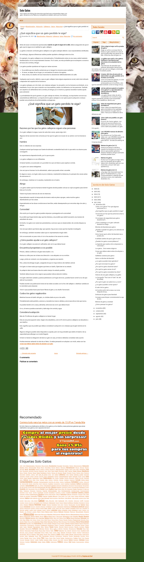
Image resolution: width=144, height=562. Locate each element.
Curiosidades (29, 485)
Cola (46, 480)
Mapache (86, 512)
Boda (38, 473)
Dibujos (53, 487)
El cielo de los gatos (101, 287)
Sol (30, 534)
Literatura (75, 510)
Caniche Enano (43, 476)
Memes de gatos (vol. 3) (109, 145)
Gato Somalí (34, 501)
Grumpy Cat (32, 503)
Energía (45, 491)
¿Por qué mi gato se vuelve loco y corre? (108, 282)
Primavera (37, 525)
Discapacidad (75, 487)
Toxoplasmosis (69, 538)
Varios (71, 540)
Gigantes (70, 501)
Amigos (87, 467)
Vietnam (66, 542)
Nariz (37, 518)
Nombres (77, 518)
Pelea (45, 522)
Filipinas (80, 494)
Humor (83, 505)
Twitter (41, 540)
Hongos (66, 505)
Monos (54, 516)
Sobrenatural (85, 532)
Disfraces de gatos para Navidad (106, 294)
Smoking (79, 532)
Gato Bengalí (45, 498)
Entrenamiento (65, 491)
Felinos (69, 494)
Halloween (52, 503)
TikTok (38, 538)
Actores (71, 466)
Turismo (22, 540)
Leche (34, 510)
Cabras (33, 474)
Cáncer (32, 476)
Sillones (74, 532)
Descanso (65, 485)
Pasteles (37, 522)
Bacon (53, 471)
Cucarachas (57, 484)
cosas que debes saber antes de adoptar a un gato (36, 344)
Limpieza (64, 510)
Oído (21, 520)
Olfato (28, 520)
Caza (41, 478)
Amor (26, 469)
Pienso (46, 523)
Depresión (59, 485)
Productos (51, 525)
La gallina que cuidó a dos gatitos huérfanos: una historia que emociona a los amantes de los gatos (112, 61)
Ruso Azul (42, 530)
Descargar (71, 485)
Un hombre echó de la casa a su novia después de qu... (107, 291)
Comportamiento (26, 482)
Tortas (62, 538)
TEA (40, 536)
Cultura (78, 484)
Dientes (59, 487)
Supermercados (78, 534)
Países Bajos (55, 520)
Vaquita (66, 540)
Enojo (59, 491)
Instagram (60, 506)
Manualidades (79, 512)
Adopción (39, 26)
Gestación (61, 501)
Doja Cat (37, 489)
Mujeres (86, 516)
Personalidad (84, 522)
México (87, 514)
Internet (22, 508)
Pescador (28, 523)
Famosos (63, 494)
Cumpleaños (85, 484)
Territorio (82, 536)
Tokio (54, 538)
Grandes (22, 503)
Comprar (35, 482)
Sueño (58, 534)
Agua (38, 467)
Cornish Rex (25, 484)
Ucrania (46, 540)
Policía (77, 523)
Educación (69, 489)
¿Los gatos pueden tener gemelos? (106, 261)
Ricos (84, 529)
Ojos (24, 520)
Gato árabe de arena (35, 498)
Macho (39, 512)
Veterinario (33, 542)
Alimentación (70, 467)
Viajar (39, 542)
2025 (95, 191)
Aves (46, 471)
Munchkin (22, 518)
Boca (34, 473)
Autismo (36, 471)
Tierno (30, 538)
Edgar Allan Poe (62, 489)
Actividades (66, 466)
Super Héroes (69, 534)
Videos (60, 542)
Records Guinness (79, 527)
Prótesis (56, 525)
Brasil (64, 473)
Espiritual (74, 492)
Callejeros (47, 26)
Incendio (38, 506)
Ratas (42, 527)
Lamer (27, 510)
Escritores (40, 492)
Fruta (69, 496)
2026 (95, 189)
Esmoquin (58, 492)
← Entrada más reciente (28, 353)
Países (49, 520)
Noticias (83, 518)
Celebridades (47, 478)
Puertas (83, 525)
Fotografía (34, 496)
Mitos (46, 516)
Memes (63, 514)
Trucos (87, 538)
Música (27, 518)
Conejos (62, 482)
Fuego (72, 496)
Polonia (81, 523)
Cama (71, 474)
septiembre (99, 314)
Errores (35, 492)
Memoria (68, 514)
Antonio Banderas (50, 469)
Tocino (50, 538)
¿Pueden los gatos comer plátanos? (107, 241)
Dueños (51, 489)
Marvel (21, 514)
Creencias (45, 484)
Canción (36, 476)
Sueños (63, 534)
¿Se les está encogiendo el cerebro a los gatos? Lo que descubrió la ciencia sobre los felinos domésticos (112, 90)
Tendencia (65, 536)
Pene (68, 522)
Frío (66, 496)
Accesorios (53, 466)
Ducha (46, 489)
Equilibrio (22, 492)
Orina (42, 520)
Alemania (63, 467)
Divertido (23, 489)
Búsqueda (22, 474)
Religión (60, 529)
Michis (33, 516)
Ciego (21, 480)
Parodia (22, 522)
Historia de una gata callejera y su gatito (108, 275)
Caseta (29, 478)
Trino (82, 538)
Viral (70, 542)
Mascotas (59, 26)
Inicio (21, 20)
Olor (31, 520)
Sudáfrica (53, 534)
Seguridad (37, 532)
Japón (49, 508)
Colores (66, 480)
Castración (35, 478)
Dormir (42, 489)
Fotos (40, 496)
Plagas (63, 523)
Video (48, 542)
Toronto (58, 538)
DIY (27, 489)
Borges (49, 473)
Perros (78, 522)
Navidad (41, 518)
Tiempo (22, 538)
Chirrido (81, 478)
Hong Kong (60, 505)
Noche (73, 518)
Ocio (88, 518)
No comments (77, 36)
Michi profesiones (25, 516)
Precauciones (23, 525)
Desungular (86, 485)
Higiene (26, 505)
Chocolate (86, 478)
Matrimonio (44, 514)
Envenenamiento (84, 491)
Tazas (36, 536)
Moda (50, 516)
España (68, 492)
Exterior (58, 494)
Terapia (71, 536)
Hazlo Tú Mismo (68, 503)
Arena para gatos (74, 469)
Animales (32, 469)
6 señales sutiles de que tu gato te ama (108, 238)
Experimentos (52, 494)
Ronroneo (28, 530)
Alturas (77, 467)
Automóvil (41, 471)
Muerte (81, 516)
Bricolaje (69, 473)
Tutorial (32, 540)
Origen (38, 520)
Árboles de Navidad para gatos (105, 227)
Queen (25, 527)
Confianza (67, 482)
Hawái (57, 503)
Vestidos (27, 542)
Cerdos (57, 478)
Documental (31, 489)
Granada (86, 501)
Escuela (46, 492)
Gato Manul (61, 498)
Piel (43, 523)
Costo (40, 484)
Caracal (56, 476)
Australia (31, 471)
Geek (56, 501)
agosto (98, 316)
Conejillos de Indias (53, 482)
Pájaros (61, 520)
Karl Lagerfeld (83, 508)
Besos (21, 473)
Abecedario (38, 466)
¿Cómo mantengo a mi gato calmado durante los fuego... (107, 223)
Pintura (54, 523)
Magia (43, 512)
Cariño (79, 476)
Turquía (27, 540)
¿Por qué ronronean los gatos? (105, 264)
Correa (30, 484)
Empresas (39, 491)
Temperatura (58, 536)
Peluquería (64, 522)
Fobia (87, 494)
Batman (70, 471)
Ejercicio (79, 489)
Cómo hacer (85, 480)
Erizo (26, 492)
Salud (56, 531)
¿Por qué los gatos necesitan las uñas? (108, 272)
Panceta (65, 520)
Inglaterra (49, 506)
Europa (46, 494)
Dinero (69, 487)
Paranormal (76, 520)
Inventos (33, 508)
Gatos (53, 26)
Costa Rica (35, 484)
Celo (53, 478)
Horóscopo (72, 505)
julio (97, 319)
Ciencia (25, 480)
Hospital (78, 505)
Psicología (68, 525)
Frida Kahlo (61, 496)
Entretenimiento (75, 491)
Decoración (47, 485)
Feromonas (75, 494)
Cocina (42, 480)
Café (37, 474)
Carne (83, 476)
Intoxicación (27, 508)
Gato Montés (68, 498)
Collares (50, 480)
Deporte (53, 485)
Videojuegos (54, 542)
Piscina (59, 523)
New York (56, 518)
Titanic (47, 538)
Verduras (22, 542)
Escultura (52, 492)
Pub (73, 525)
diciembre (99, 204)
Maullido (50, 514)
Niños (68, 518)
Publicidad (77, 525)
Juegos (67, 508)
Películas (50, 522)
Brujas (74, 473)
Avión (49, 471)
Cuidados (73, 484)
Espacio (63, 492)
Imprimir (33, 506)
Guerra (37, 503)
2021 (95, 202)
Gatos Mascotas (49, 501)
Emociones (33, 491)
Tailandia (31, 536)
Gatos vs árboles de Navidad (104, 258)
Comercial (72, 480)
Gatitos (27, 498)
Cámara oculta (78, 474)
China (77, 478)
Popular (96, 42)
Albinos (58, 467)
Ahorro (42, 467)
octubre (98, 311)
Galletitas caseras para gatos (104, 255)
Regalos (47, 529)
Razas (52, 527)
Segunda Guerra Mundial (27, 532)
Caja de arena (42, 474)
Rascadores (36, 527)
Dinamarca (64, 487)
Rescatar (79, 529)
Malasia (55, 512)
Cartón (21, 478)
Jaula (63, 508)
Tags (104, 42)
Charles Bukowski (69, 478)
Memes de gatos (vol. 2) (109, 170)
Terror (87, 536)
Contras (81, 482)
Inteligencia (67, 506)
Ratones (47, 527)
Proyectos (61, 525)
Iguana (21, 506)
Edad (55, 489)
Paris (87, 520)
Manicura (72, 512)
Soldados (33, 534)
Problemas (44, 525)
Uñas (50, 540)
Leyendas (54, 510)
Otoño (45, 520)
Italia (45, 508)
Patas (42, 522)
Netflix (51, 518)
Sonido (45, 534)
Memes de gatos (106, 158)
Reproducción (72, 529)
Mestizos (82, 514)
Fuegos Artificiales (80, 496)
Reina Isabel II (54, 529)
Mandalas (67, 512)
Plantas (67, 523)
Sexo (58, 532)
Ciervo (30, 480)
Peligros (55, 522)
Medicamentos (57, 514)
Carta (87, 476)
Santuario (74, 530)
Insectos (54, 506)
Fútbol (87, 496)
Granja (26, 503)
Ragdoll (30, 527)
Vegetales (75, 540)
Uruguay (55, 540)
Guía (41, 503)
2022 (95, 200)
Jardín (53, 508)
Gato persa (27, 501)
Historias (37, 505)
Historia (31, 505)
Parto (25, 522)
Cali (53, 474)
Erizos (30, 492)
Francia (45, 496)
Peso (32, 523)
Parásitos (83, 520)
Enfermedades (52, 491)
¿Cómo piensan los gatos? (104, 304)
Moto (71, 516)
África (26, 467)
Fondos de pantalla (25, 496)
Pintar (50, 523)
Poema (72, 523)
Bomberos (43, 473)
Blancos (30, 473)
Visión (74, 542)
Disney (87, 487)
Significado (69, 532)
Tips (42, 538)
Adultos (22, 467)
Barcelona (61, 471)
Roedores (22, 530)
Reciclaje (61, 527)
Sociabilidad (23, 534)
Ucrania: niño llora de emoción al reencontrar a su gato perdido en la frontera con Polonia (112, 75)
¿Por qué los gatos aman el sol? (105, 269)
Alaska (53, 467)
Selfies (47, 532)
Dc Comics (41, 485)
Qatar (21, 527)
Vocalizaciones (80, 542)
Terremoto (76, 536)
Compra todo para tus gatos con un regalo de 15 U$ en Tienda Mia (52, 422)
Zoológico (22, 544)
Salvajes (61, 530)
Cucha (62, 484)
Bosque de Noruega (57, 473)
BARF (66, 471)
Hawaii (61, 503)
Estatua (27, 494)
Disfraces (82, 487)
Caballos (28, 474)
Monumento (59, 516)
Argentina (83, 469)
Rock (87, 529)
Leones (44, 510)
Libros (59, 510)
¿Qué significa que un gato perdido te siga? (43, 33)
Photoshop (37, 523)
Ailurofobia (48, 467)
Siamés (63, 532)
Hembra (76, 503)
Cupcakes (22, 485)
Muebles (75, 516)
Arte (87, 469)
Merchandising (75, 514)
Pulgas (87, 525)
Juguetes (73, 508)
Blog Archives (114, 42)
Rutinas (48, 530)
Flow (84, 494)
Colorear (61, 480)
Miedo (37, 516)
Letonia (48, 510)
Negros (47, 518)
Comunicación (43, 482)
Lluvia (79, 510)
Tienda (26, 538)
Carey (70, 476)
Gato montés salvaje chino (79, 498)
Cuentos (67, 484)
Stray (49, 534)
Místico (42, 516)
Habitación (45, 503)
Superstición (85, 534)
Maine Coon (49, 512)
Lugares (34, 512)
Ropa (33, 530)
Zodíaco (87, 542)
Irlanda (42, 508)
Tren (79, 538)
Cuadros (50, 484)
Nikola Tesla (62, 518)
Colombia (55, 480)
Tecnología (45, 536)
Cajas (49, 474)
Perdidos (72, 522)
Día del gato (31, 487)
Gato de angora (54, 498)
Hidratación (82, 503)
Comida (77, 480)
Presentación (30, 525)
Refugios (41, 529)
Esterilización (34, 494)
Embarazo (26, 491)
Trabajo (75, 538)
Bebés (75, 471)
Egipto (75, 489)
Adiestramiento (78, 466)
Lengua (39, 510)
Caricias (74, 476)
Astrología (25, 471)
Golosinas (76, 501)
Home (22, 26)
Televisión (52, 536)
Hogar (44, 505)
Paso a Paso (31, 522)
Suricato (22, 536)
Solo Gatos (25, 10)
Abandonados (30, 26)
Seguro (43, 532)
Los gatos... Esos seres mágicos (106, 248)
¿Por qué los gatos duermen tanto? (106, 266)
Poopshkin (86, 523)
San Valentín (68, 530)
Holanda (48, 505)
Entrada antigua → (82, 353)
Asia (21, 471)
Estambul (22, 494)
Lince (69, 510)
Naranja (32, 518)
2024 (24, 466)
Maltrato (61, 512)
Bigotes (25, 473)
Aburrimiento (45, 466)
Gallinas (22, 498)
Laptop (31, 510)
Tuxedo (36, 540)
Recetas (56, 527)
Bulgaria (86, 473)
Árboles (67, 469)
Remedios (65, 529)
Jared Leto (58, 508)
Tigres (34, 538)
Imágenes (27, 506)
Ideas (87, 505)
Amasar (82, 467)
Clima (37, 480)
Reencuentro (28, 529)
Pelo (59, 522)
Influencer (43, 506)
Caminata (86, 474)
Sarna (78, 530)
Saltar (52, 530)
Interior (87, 506)
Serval (54, 532)
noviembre (99, 308)
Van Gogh (60, 540)
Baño (56, 471)
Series (51, 532)
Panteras (70, 520)
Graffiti (81, 501)
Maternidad (38, 514)
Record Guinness (69, 527)
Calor (67, 474)
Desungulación (78, 485)
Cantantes (50, 476)
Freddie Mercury (53, 496)
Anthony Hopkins (40, 469)
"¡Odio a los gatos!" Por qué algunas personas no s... (107, 207)
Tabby (26, 536)
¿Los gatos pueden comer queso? (106, 284)
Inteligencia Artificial (77, 506)
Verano (87, 540)
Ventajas (82, 540)
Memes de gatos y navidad (104, 302)
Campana (22, 476)
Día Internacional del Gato (43, 487)
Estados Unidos (83, 492)
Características (63, 476)
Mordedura (66, 516)
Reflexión (35, 529)
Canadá (27, 476)
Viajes (44, 542)
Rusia (36, 530)
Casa (25, 478)
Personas (23, 523)
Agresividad (32, 467)
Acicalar (59, 466)
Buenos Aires (80, 473)
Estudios (41, 494)
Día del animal (24, 487)
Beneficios (85, 471)
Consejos (75, 482)
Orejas (34, 520)
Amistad (22, 469)
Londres (84, 510)
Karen (77, 508)
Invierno (37, 508)
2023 (21, 466)
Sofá (28, 534)
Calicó (56, 474)
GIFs (66, 501)
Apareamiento (60, 469)
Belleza (79, 471)
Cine (34, 480)
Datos (35, 485)
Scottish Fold (85, 530)
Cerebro (61, 478)
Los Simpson (28, 512)
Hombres (54, 505)
